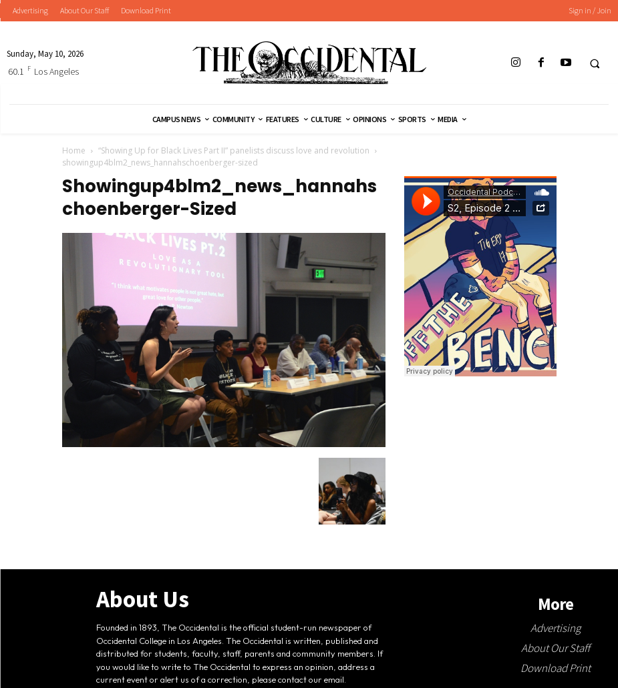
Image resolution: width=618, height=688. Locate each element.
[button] (594, 63)
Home (74, 150)
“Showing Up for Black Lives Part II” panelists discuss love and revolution (233, 150)
